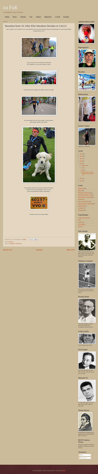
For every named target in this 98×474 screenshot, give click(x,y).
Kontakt (66, 17)
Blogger (63, 470)
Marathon (11, 241)
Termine (23, 17)
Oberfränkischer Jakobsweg (85, 197)
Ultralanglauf (81, 210)
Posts (81, 455)
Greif (79, 220)
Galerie (38, 17)
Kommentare (83, 458)
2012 (81, 178)
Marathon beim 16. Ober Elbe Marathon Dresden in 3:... (87, 173)
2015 (81, 158)
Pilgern (80, 190)
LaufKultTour (81, 222)
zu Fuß (10, 7)
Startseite (39, 250)
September (84, 165)
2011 (81, 181)
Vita (30, 17)
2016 (81, 156)
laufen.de (80, 226)
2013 (81, 163)
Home (7, 17)
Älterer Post (71, 250)
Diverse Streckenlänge (83, 201)
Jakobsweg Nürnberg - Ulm (85, 195)
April (82, 170)
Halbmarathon (81, 206)
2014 (81, 161)
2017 (81, 154)
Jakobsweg (81, 188)
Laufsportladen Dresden (84, 217)
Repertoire (48, 17)
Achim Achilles (81, 224)
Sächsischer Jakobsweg (84, 192)
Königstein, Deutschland (16, 243)
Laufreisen (80, 208)
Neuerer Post (7, 250)
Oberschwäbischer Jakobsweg (85, 203)
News (15, 17)
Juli (82, 167)
